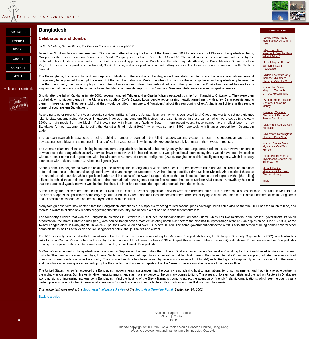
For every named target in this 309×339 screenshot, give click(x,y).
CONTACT (18, 67)
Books (186, 313)
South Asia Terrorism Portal (154, 289)
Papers (173, 313)
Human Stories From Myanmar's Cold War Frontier (275, 146)
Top (18, 320)
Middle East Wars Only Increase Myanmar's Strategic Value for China (277, 78)
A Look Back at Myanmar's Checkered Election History (276, 171)
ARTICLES (18, 32)
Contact (179, 316)
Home (173, 320)
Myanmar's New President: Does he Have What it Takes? (277, 53)
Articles (160, 313)
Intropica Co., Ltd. (202, 330)
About (165, 316)
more (266, 180)
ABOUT (18, 59)
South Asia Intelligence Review (104, 289)
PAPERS (18, 40)
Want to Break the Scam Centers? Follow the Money (277, 103)
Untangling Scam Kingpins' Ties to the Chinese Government (275, 90)
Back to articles (49, 296)
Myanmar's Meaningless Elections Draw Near (277, 136)
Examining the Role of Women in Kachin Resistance (276, 65)
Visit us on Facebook (18, 89)
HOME (18, 76)
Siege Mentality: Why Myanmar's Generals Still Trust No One (277, 159)
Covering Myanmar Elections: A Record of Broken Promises (276, 115)
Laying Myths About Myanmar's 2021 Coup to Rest (277, 41)
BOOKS (18, 49)
